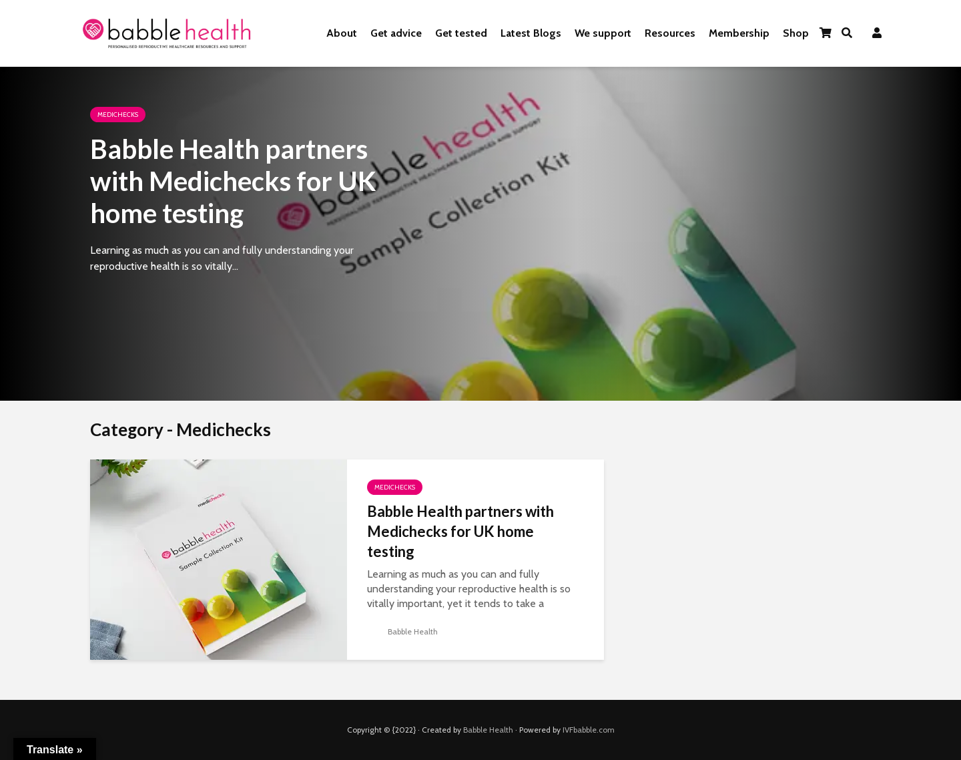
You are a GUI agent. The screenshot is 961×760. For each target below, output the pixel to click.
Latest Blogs (531, 33)
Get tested (461, 33)
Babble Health (402, 631)
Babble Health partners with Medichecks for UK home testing (233, 181)
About (341, 33)
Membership (739, 33)
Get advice (396, 33)
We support (603, 33)
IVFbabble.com (589, 730)
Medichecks (117, 114)
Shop (796, 33)
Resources (670, 33)
